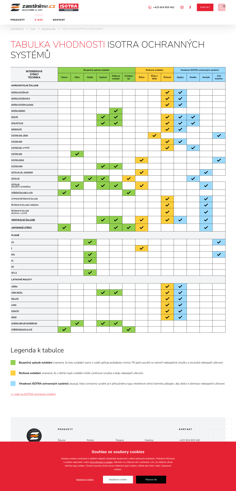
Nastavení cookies (84, 479)
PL (12, 260)
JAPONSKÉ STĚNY (21, 227)
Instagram (181, 7)
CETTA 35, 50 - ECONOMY (22, 172)
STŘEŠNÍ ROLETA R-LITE (21, 329)
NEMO (14, 317)
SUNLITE (15, 311)
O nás (39, 19)
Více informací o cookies (101, 462)
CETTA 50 (15, 184)
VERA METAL (17, 292)
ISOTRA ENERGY (18, 111)
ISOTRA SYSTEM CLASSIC (22, 104)
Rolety (90, 440)
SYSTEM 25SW (17, 160)
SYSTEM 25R (16, 141)
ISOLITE (14, 117)
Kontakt (59, 19)
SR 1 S (14, 272)
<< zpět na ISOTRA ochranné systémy (33, 394)
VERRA (14, 286)
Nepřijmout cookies (118, 479)
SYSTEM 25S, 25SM (19, 135)
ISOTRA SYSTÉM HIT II (20, 98)
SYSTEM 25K (16, 154)
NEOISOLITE (16, 129)
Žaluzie (61, 440)
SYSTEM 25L (16, 148)
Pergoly (120, 440)
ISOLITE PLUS (17, 123)
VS (12, 242)
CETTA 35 (15, 178)
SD (12, 266)
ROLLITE (15, 299)
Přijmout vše (151, 479)
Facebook (190, 7)
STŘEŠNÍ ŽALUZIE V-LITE (22, 193)
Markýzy (149, 440)
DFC (13, 254)
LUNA (13, 305)
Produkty (18, 19)
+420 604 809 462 (163, 7)
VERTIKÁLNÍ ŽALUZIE (23, 220)
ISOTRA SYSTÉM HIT (20, 92)
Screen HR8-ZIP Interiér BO (24, 323)
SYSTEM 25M (16, 166)
